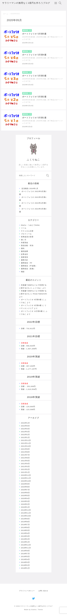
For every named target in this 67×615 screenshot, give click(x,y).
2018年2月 (25, 565)
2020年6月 (25, 492)
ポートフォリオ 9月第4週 (31, 299)
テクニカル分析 (27, 231)
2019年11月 (26, 513)
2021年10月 (26, 446)
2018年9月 (25, 551)
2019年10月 (26, 516)
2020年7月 (25, 490)
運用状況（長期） (28, 269)
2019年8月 (25, 522)
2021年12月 (26, 440)
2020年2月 (25, 504)
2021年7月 (25, 455)
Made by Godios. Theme (33, 609)
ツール (23, 228)
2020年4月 (25, 498)
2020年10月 (26, 481)
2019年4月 (25, 533)
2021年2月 (25, 469)
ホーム (5, 14)
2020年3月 (25, 501)
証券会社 (24, 254)
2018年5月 (25, 556)
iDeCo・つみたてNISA (30, 225)
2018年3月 (25, 562)
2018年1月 (25, 568)
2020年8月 (25, 487)
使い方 (23, 240)
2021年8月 (25, 452)
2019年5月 (25, 530)
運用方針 (24, 260)
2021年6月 (25, 458)
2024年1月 (25, 423)
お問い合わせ (43, 591)
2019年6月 (25, 527)
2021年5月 (25, 461)
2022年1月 (25, 437)
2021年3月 (25, 466)
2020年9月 (25, 484)
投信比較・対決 (27, 245)
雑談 (23, 271)
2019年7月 (25, 524)
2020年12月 (26, 475)
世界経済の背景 (27, 237)
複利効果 (24, 251)
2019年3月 (25, 536)
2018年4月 (25, 559)
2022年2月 (25, 434)
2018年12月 (26, 545)
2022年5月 (25, 426)
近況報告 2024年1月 (30, 188)
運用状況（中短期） (29, 266)
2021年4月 (25, 463)
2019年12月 (26, 510)
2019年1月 (25, 542)
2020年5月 (25, 495)
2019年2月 (25, 539)
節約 (23, 248)
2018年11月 (26, 548)
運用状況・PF (26, 263)
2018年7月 (25, 553)
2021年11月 (26, 443)
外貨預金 (24, 242)
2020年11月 (26, 478)
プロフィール (26, 234)
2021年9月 (25, 449)
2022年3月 (25, 432)
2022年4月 (25, 429)
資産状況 (24, 257)
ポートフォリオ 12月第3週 (32, 311)
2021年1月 (25, 472)
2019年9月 (25, 519)
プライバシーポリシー (27, 591)
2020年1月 (25, 507)
